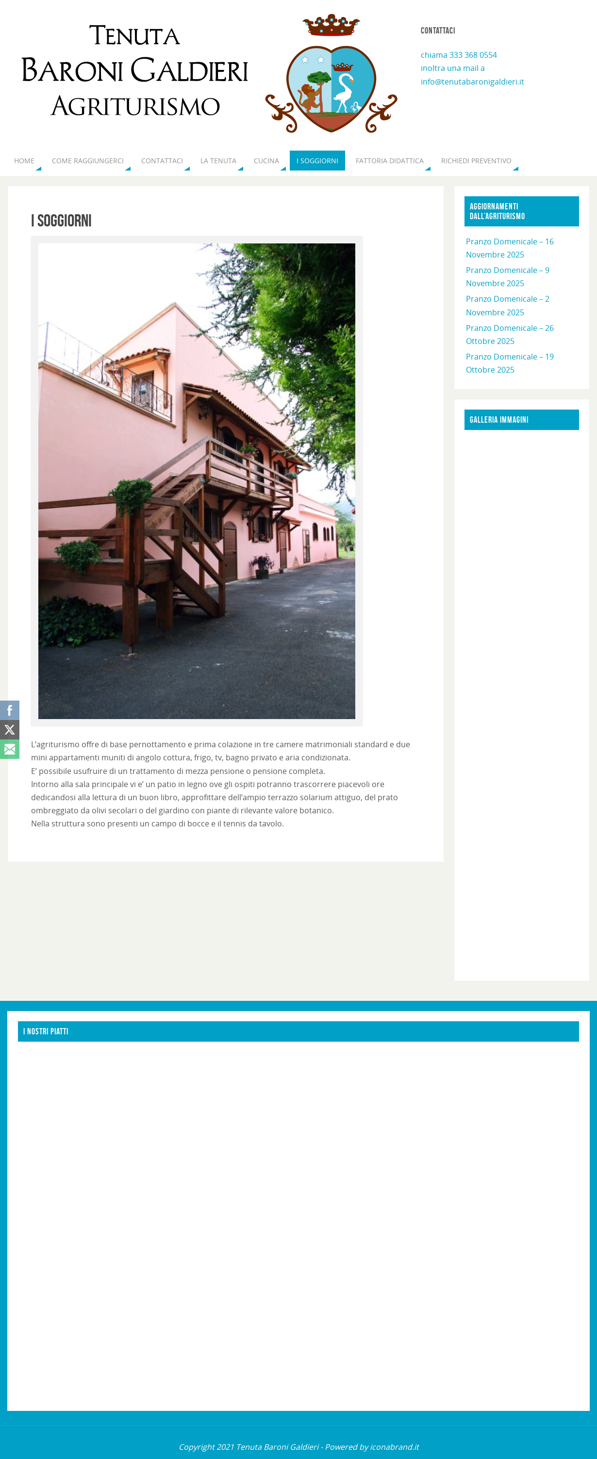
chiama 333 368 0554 (459, 55)
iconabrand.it (394, 1447)
